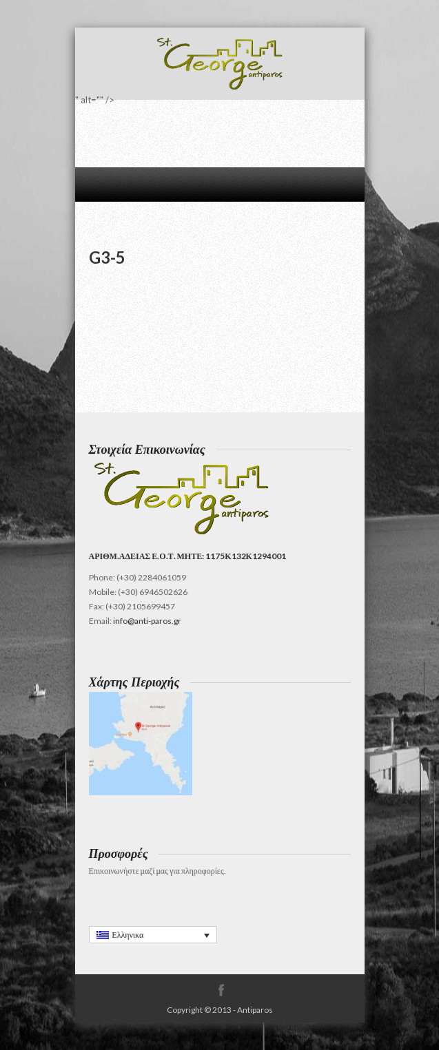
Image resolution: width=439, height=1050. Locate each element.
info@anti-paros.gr (147, 621)
